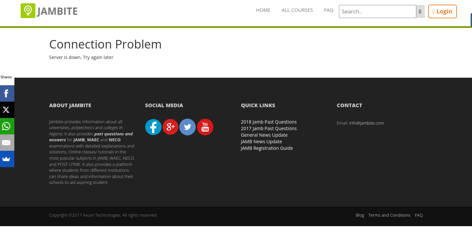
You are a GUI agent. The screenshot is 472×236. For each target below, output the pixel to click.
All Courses (297, 10)
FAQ (329, 10)
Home (263, 10)
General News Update (264, 135)
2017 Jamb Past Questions (269, 128)
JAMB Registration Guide (267, 148)
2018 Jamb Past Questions (269, 122)
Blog (360, 215)
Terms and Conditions (389, 215)
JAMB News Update (261, 141)
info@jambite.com (366, 123)
